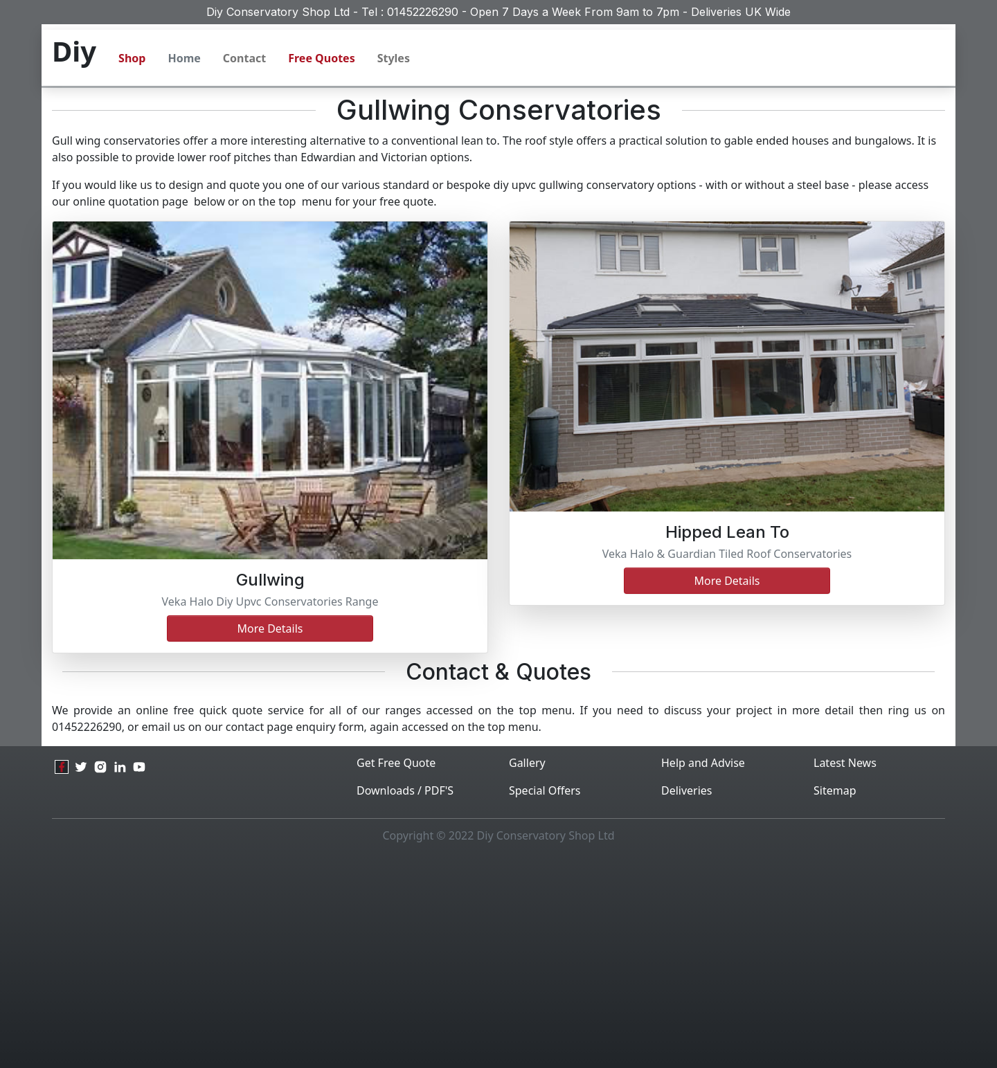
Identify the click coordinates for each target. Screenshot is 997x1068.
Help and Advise (703, 762)
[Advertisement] (498, 960)
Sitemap (835, 790)
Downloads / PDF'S (405, 790)
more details (727, 580)
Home (184, 58)
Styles (393, 58)
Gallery (527, 762)
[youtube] (139, 767)
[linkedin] (119, 767)
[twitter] (81, 767)
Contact (244, 58)
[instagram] (100, 767)
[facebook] (61, 767)
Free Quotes (321, 58)
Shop (131, 58)
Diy (74, 51)
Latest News (845, 762)
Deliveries (686, 790)
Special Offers (545, 790)
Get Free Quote (396, 762)
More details (270, 628)
